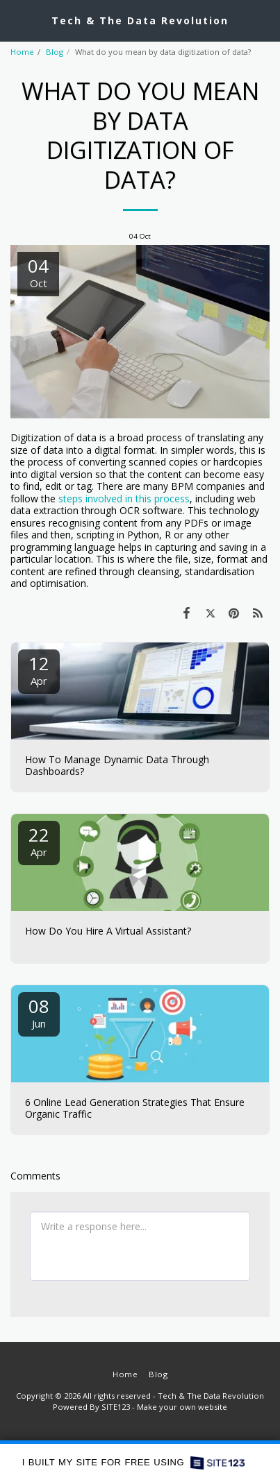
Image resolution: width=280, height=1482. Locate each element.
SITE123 (115, 1407)
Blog (54, 51)
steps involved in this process (124, 498)
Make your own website (182, 1407)
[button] (15, 20)
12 (39, 669)
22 (39, 840)
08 (39, 1012)
